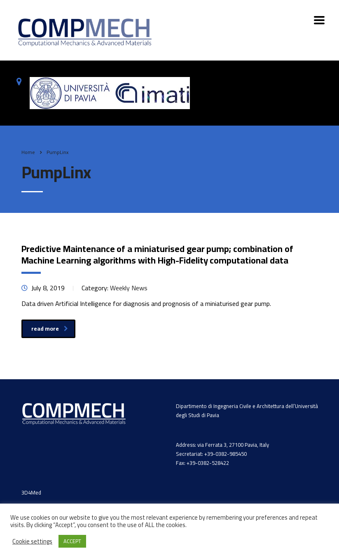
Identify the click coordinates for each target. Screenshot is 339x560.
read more (49, 328)
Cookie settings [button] (32, 541)
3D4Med (31, 492)
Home (28, 152)
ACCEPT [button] (72, 541)
